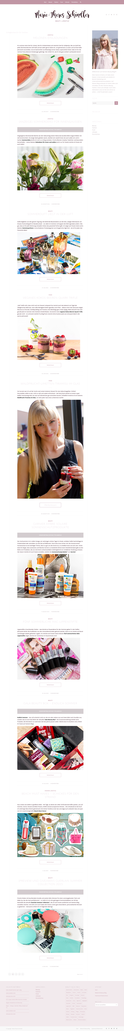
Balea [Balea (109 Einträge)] (82, 989)
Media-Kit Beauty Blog (101, 993)
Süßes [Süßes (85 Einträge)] (67, 1017)
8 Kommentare (55, 513)
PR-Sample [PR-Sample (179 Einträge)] (82, 1011)
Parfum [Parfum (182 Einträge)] (67, 1011)
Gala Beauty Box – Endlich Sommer (50, 703)
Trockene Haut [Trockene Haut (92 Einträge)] (73, 1017)
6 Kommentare (54, 783)
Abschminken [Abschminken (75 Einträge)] (69, 989)
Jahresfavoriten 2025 (10, 996)
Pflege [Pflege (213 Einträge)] (77, 1011)
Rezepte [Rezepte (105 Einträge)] (72, 1014)
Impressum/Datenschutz (101, 995)
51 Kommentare (54, 966)
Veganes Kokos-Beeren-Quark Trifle (50, 297)
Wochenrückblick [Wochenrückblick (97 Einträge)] (82, 1019)
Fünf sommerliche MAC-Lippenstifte (50, 621)
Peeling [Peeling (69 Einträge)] (72, 1011)
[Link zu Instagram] (106, 14)
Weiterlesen (50, 103)
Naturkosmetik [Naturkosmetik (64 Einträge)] (79, 1008)
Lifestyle (50, 35)
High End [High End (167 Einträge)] (79, 1000)
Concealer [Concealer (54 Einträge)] (84, 992)
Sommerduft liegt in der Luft (50, 213)
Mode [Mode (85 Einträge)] (67, 1008)
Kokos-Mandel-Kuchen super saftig (14, 990)
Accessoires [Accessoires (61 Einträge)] (76, 989)
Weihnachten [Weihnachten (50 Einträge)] (69, 1019)
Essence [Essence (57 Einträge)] (82, 995)
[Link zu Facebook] (109, 14)
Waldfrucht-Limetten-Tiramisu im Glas (50, 383)
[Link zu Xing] (116, 14)
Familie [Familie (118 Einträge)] (71, 998)
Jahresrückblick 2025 (11, 993)
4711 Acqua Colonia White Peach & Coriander (16, 999)
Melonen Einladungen (50, 37)
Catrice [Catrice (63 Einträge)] (74, 992)
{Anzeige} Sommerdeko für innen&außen (50, 121)
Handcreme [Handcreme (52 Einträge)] (68, 1000)
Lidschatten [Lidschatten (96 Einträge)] (79, 1003)
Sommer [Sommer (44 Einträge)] (78, 1014)
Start (96, 990)
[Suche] (80, 2)
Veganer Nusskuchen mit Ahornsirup (14, 1002)
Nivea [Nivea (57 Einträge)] (85, 1008)
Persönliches (96, 134)
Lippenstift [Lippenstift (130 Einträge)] (68, 1006)
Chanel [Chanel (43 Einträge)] (78, 992)
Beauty (50, 211)
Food (50, 295)
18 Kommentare (54, 373)
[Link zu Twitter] (111, 14)
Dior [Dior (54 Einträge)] (67, 995)
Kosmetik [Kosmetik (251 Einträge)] (68, 1003)
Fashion (47, 790)
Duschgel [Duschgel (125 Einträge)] (77, 995)
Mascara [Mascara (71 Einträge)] (78, 1006)
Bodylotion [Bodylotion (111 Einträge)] (68, 992)
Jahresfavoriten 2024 (10, 1014)
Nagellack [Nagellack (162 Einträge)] (72, 1008)
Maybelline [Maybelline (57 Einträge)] (84, 1006)
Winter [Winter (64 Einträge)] (75, 1019)
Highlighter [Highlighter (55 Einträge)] (84, 1000)
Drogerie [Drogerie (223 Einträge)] (72, 995)
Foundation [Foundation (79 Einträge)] (77, 998)
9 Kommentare (55, 611)
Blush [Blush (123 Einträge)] (86, 989)
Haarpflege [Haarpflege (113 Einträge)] (83, 998)
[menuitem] (45, 2)
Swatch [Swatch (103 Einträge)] (83, 1014)
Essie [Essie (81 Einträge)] (67, 998)
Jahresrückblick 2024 (11, 1010)
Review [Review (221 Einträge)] (67, 1014)
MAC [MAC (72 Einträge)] (73, 1006)
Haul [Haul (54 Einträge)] (74, 1000)
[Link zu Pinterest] (114, 14)
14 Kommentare (54, 111)
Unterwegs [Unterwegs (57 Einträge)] (81, 1017)
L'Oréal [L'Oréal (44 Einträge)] (73, 1003)
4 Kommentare (55, 204)
